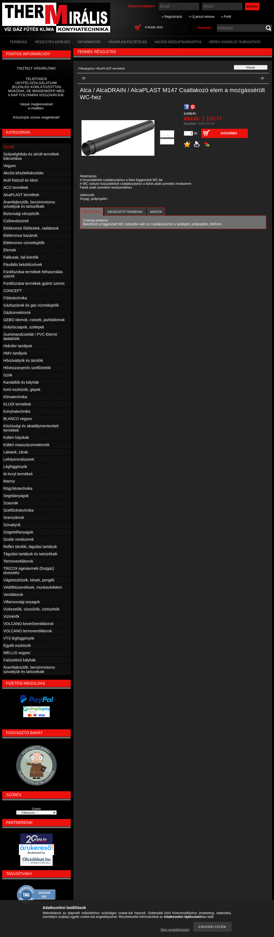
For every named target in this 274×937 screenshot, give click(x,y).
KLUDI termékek (17, 404)
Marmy (9, 481)
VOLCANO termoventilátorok (28, 631)
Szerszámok (14, 517)
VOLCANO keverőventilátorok (29, 624)
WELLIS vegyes (17, 653)
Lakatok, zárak (16, 452)
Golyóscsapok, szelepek (24, 327)
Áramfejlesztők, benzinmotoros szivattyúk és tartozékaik (29, 204)
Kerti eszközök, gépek (22, 389)
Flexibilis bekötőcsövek (23, 264)
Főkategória (86, 68)
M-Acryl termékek (18, 474)
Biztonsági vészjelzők (21, 213)
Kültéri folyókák (16, 437)
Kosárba (229, 133)
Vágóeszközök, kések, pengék (29, 580)
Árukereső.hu (36, 852)
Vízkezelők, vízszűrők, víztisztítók (32, 609)
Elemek (10, 250)
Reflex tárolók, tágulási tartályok (30, 546)
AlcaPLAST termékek (21, 195)
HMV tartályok (15, 353)
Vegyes (10, 166)
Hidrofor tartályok (18, 346)
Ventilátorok (13, 594)
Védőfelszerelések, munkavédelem (33, 587)
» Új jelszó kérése (201, 17)
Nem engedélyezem (175, 930)
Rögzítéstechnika (18, 488)
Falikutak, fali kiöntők (21, 257)
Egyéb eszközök (17, 645)
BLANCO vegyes (18, 419)
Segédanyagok (16, 496)
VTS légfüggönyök (19, 638)
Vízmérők (11, 616)
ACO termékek (16, 187)
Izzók (8, 375)
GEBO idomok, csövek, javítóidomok (34, 320)
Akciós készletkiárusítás (24, 173)
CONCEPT (13, 291)
